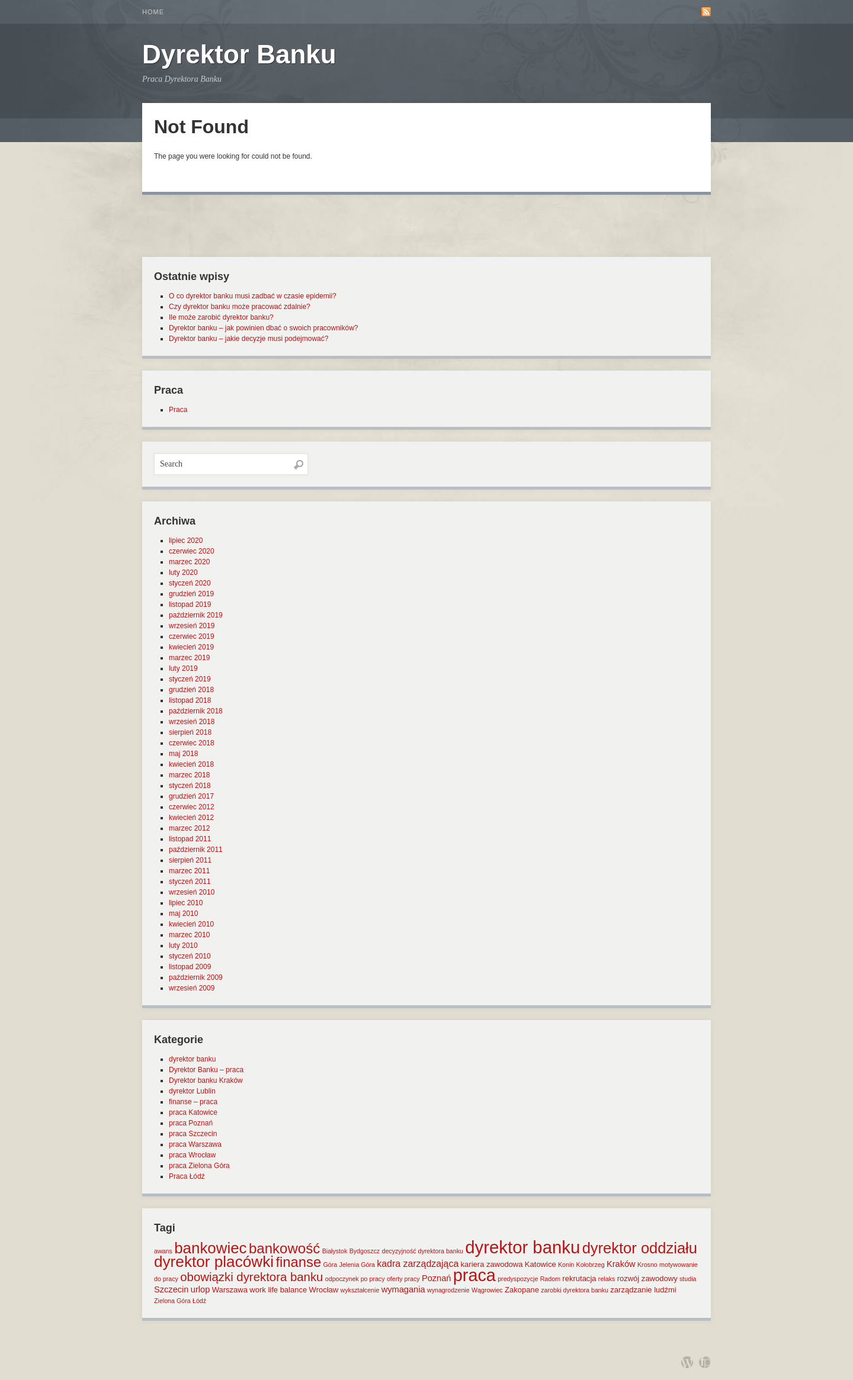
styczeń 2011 (190, 881)
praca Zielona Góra (199, 1166)
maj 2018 (183, 753)
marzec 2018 (189, 775)
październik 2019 (196, 615)
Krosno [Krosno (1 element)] (647, 1264)
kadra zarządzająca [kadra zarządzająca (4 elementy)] (417, 1264)
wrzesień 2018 (191, 722)
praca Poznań (191, 1123)
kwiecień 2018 (191, 764)
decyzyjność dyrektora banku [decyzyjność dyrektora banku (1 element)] (422, 1250)
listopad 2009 (190, 967)
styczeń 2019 (190, 679)
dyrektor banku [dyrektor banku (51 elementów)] (522, 1247)
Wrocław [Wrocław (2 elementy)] (324, 1289)
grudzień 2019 (191, 594)
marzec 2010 (189, 935)
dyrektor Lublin (192, 1091)
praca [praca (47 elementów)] (474, 1275)
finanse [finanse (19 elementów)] (298, 1262)
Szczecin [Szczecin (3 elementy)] (171, 1289)
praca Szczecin (193, 1134)
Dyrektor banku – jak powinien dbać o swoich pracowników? (263, 328)
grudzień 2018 (191, 690)
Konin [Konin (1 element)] (566, 1264)
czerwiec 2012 (191, 807)
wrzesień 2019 (191, 626)
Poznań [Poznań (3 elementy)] (436, 1278)
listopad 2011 (190, 839)
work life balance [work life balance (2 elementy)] (278, 1289)
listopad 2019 (190, 604)
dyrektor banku (192, 1059)
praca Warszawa (195, 1144)
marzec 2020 (189, 562)
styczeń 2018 (190, 785)
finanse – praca (193, 1102)
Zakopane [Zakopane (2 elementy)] (522, 1289)
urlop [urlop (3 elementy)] (200, 1289)
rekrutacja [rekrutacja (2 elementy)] (579, 1278)
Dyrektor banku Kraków (206, 1080)
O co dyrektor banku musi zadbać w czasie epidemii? (252, 296)
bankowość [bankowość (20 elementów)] (284, 1248)
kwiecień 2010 (191, 924)
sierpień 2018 (190, 732)
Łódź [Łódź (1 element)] (199, 1300)
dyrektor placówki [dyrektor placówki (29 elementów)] (214, 1261)
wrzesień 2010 (191, 892)
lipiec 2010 (186, 903)
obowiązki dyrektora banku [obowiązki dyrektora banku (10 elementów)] (251, 1277)
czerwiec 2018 (191, 743)
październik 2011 (196, 849)
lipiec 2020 (186, 540)
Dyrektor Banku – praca (206, 1070)
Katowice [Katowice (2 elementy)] (540, 1264)
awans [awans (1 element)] (163, 1250)
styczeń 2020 (190, 583)
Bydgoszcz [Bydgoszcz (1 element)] (364, 1250)
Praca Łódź (187, 1176)
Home (153, 11)
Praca (178, 410)
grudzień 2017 (191, 796)
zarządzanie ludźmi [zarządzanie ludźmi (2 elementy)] (643, 1289)
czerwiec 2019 (191, 636)
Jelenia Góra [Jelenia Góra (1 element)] (357, 1264)
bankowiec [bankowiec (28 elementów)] (210, 1248)
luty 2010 (183, 945)
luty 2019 (183, 668)
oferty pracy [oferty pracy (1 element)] (403, 1278)
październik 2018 (196, 711)
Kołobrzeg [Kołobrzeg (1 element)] (590, 1264)
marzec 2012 (189, 828)
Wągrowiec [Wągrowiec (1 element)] (487, 1290)
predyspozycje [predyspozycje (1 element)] (518, 1278)
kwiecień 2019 (191, 647)
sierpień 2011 (190, 860)
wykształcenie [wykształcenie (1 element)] (360, 1290)
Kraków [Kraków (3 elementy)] (621, 1264)
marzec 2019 (189, 658)
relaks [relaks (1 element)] (606, 1278)
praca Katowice (193, 1112)
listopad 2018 (190, 700)
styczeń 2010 (190, 956)
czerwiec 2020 (191, 551)
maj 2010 (183, 913)
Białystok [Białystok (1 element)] (335, 1250)
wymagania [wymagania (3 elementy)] (403, 1289)
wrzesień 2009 (191, 988)
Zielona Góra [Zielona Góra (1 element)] (172, 1300)
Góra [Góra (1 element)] (330, 1264)
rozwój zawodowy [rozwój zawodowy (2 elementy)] (647, 1278)
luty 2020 (183, 572)
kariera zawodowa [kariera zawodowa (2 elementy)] (492, 1264)
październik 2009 (196, 977)
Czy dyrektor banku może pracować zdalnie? (239, 307)
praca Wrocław (192, 1155)
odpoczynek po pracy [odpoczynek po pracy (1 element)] (355, 1278)
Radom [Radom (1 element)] (550, 1278)
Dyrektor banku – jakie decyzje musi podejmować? (248, 338)
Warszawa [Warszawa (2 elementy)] (230, 1289)
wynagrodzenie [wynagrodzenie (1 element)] (448, 1290)
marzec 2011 (189, 871)
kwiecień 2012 (191, 817)
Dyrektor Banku (239, 54)
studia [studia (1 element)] (687, 1278)
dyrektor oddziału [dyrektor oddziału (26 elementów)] (639, 1248)
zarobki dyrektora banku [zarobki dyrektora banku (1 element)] (574, 1290)
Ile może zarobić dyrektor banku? (221, 317)
